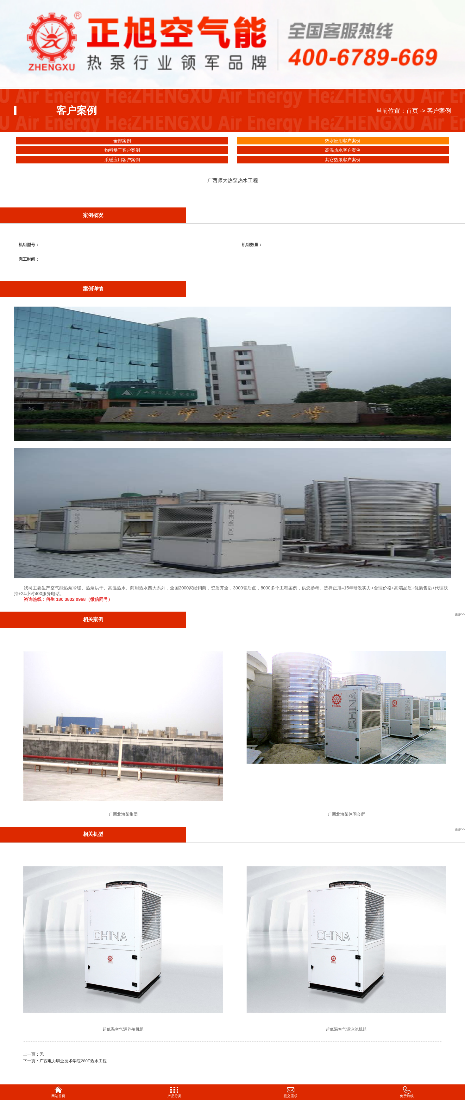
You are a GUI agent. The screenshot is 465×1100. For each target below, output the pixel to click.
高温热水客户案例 (343, 150)
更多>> (460, 614)
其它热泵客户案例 (343, 159)
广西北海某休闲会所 (346, 814)
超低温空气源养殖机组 (123, 1029)
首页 (412, 110)
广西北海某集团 (123, 814)
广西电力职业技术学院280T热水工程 (73, 1061)
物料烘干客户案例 (122, 150)
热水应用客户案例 (343, 140)
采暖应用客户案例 (122, 159)
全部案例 (122, 140)
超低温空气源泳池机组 (346, 1029)
